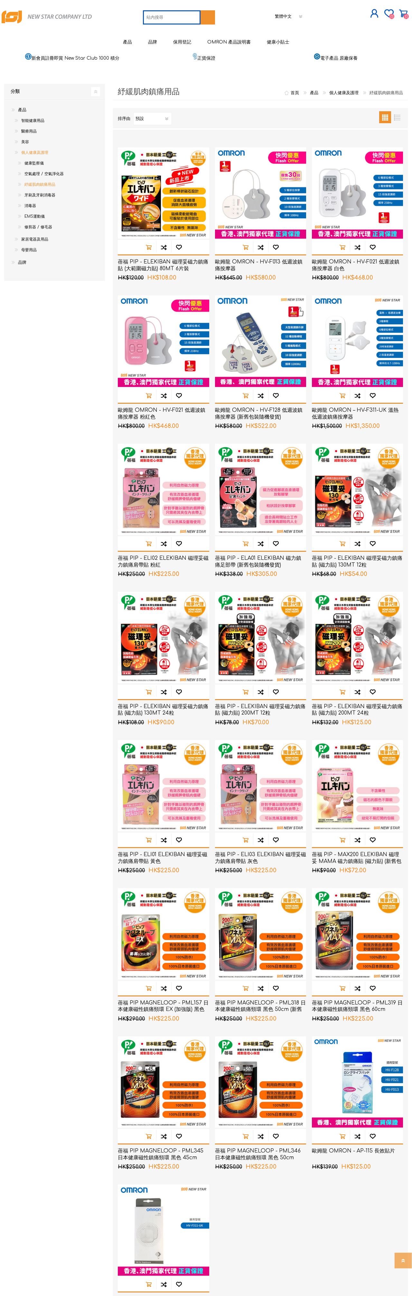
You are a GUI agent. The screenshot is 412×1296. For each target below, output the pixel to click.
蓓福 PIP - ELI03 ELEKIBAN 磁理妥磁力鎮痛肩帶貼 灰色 (260, 881)
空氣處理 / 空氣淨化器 (44, 196)
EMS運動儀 (34, 239)
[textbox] (126, 38)
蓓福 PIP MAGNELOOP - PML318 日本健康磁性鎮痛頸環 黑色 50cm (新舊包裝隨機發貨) (260, 1032)
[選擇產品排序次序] (152, 141)
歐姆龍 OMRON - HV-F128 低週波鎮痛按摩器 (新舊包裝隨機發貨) (259, 436)
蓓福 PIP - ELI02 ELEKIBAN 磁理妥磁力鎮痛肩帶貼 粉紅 (163, 584)
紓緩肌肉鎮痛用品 (39, 207)
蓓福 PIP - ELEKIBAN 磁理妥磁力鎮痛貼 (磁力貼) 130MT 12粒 (357, 584)
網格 (385, 140)
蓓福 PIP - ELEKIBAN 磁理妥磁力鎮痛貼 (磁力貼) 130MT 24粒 (163, 733)
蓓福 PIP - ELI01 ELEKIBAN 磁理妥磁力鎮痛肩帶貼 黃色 (162, 881)
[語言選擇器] (244, 37)
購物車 (348, 16)
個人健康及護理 (34, 175)
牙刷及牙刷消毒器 (39, 218)
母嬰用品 (29, 273)
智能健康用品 (32, 143)
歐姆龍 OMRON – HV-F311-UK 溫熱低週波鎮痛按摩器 (355, 436)
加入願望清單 (178, 270)
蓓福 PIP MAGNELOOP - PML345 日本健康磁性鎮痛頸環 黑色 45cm (160, 1177)
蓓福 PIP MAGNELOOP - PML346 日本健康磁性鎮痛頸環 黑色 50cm (258, 1177)
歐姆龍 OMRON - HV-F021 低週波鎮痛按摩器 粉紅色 (161, 436)
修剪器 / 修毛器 (38, 250)
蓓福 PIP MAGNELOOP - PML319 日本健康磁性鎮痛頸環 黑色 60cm (357, 1029)
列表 (397, 140)
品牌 (22, 285)
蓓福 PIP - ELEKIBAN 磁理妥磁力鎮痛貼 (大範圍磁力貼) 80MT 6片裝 (163, 288)
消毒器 (30, 228)
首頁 (295, 116)
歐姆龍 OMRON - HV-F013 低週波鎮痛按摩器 (259, 288)
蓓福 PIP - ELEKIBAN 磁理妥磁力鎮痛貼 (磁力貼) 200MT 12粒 (260, 733)
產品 (22, 133)
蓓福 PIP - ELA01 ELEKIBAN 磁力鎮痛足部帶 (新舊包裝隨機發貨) (258, 584)
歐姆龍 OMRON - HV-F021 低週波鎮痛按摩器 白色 (355, 288)
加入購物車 (148, 270)
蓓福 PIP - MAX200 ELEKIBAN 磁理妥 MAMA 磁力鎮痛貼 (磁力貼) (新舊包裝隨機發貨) (356, 884)
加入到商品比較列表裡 (163, 270)
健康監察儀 (34, 186)
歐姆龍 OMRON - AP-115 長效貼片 (353, 1174)
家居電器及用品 (34, 262)
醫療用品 (29, 154)
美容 (25, 165)
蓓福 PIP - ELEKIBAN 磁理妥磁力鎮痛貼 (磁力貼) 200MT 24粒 (357, 733)
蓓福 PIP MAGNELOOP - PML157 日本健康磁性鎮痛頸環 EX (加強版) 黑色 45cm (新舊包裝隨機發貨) (163, 1032)
